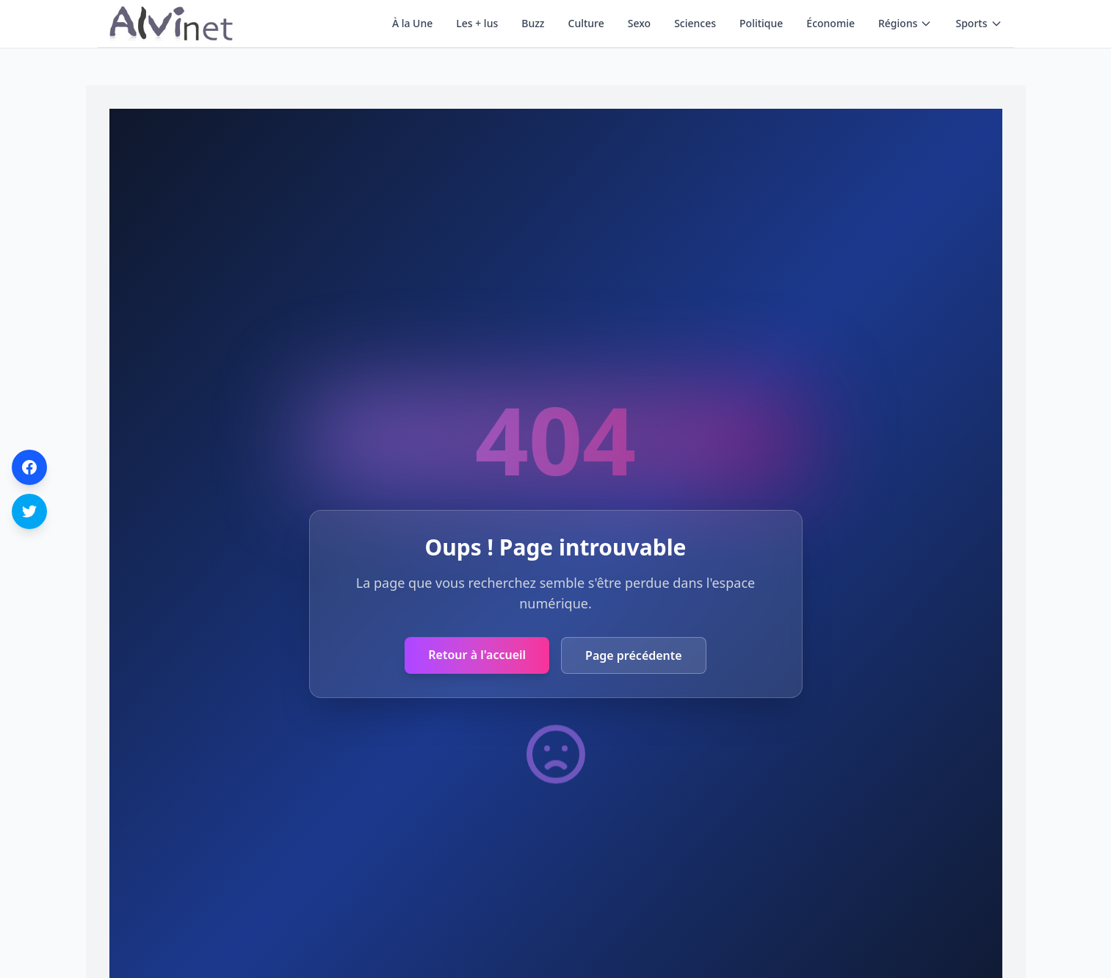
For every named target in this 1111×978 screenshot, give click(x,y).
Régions (905, 23)
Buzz (532, 23)
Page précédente (633, 655)
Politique (761, 23)
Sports (978, 23)
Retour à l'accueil (477, 655)
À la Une (412, 23)
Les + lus (477, 23)
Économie (830, 23)
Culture (586, 23)
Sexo (639, 23)
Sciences (695, 23)
